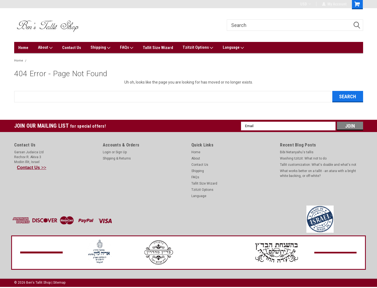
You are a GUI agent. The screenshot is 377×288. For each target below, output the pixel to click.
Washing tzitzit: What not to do (303, 158)
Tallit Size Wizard (158, 47)
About (45, 47)
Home (23, 47)
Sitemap (59, 282)
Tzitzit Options (198, 47)
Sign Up (121, 152)
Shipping (100, 47)
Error (32, 60)
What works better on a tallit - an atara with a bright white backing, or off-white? (318, 173)
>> (31, 167)
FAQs (126, 47)
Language (233, 47)
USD (305, 4)
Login (107, 152)
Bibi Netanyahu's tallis (296, 152)
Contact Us (71, 47)
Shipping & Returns (117, 158)
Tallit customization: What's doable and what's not (318, 165)
